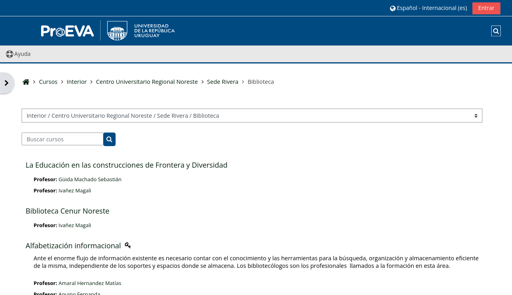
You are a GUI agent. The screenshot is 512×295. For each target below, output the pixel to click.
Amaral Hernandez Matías (89, 283)
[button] (428, 8)
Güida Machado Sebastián (89, 179)
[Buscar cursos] (63, 139)
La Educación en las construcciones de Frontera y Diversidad (127, 165)
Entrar (486, 8)
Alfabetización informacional (73, 245)
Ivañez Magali (74, 190)
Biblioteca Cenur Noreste (67, 211)
